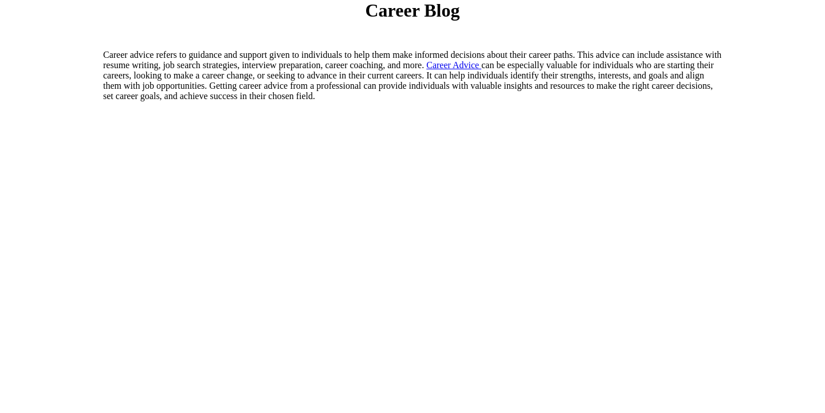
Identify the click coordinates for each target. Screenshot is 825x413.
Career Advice (453, 65)
